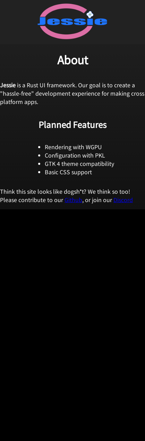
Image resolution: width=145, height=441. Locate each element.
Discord (123, 199)
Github (73, 199)
